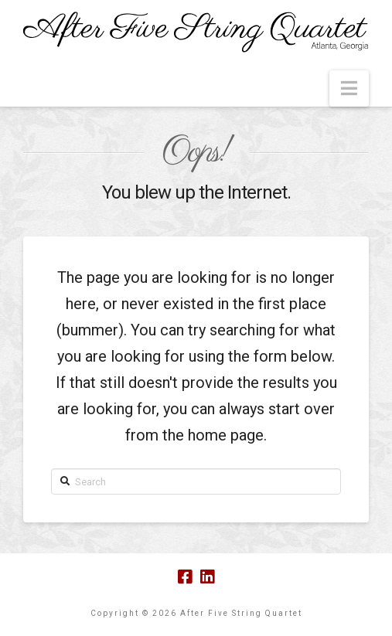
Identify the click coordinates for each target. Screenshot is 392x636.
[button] (349, 88)
